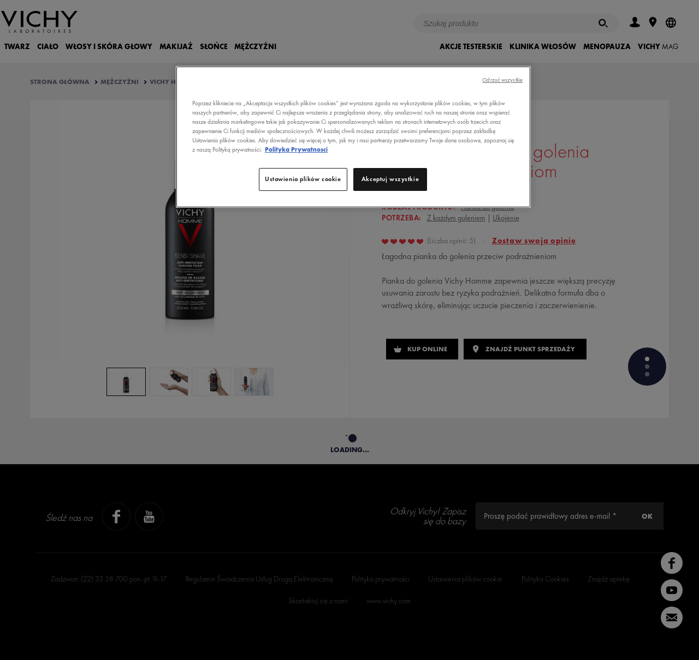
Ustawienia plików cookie (303, 179)
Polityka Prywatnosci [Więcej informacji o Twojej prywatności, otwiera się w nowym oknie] (296, 149)
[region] (353, 137)
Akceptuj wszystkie (390, 179)
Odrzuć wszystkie (502, 79)
